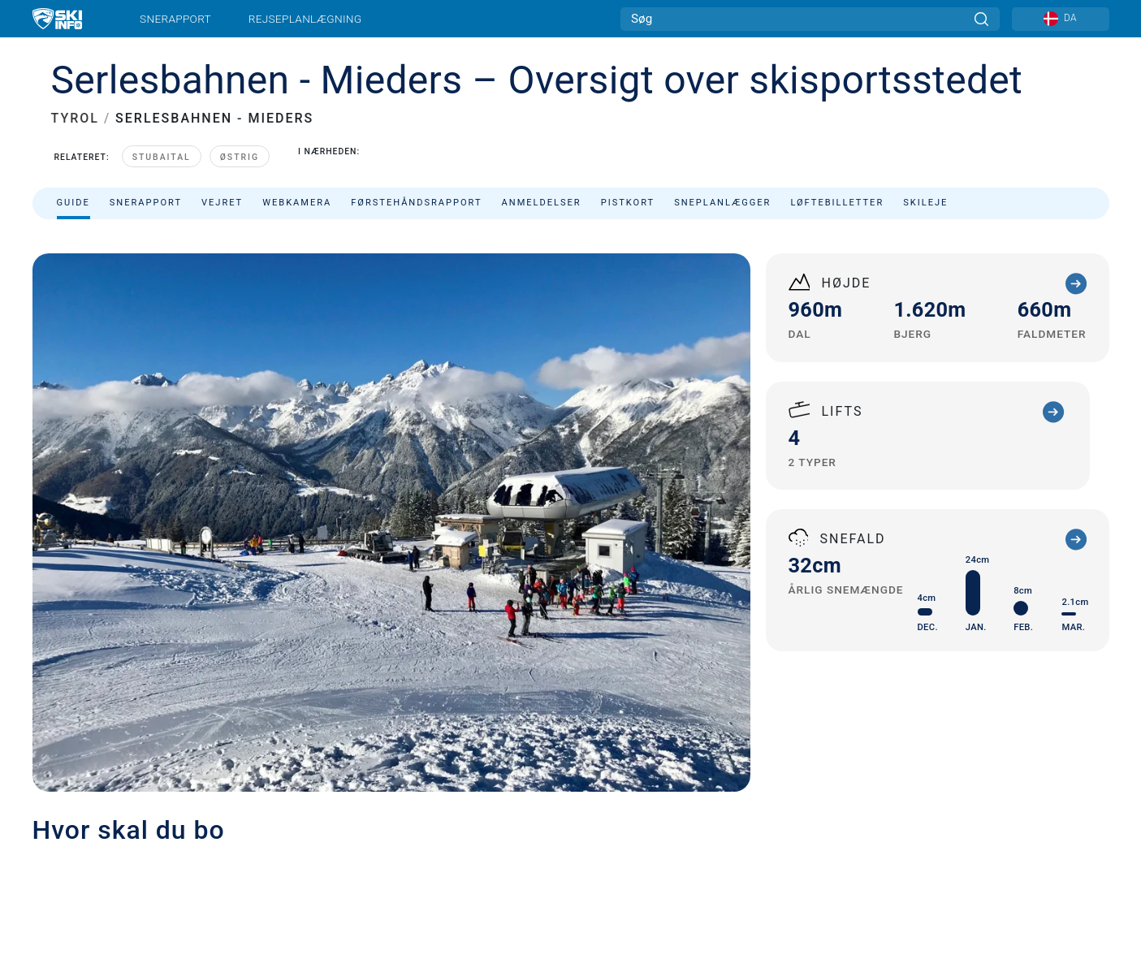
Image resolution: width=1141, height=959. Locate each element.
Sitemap (339, 864)
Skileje (925, 202)
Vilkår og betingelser (258, 864)
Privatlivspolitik (164, 864)
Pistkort (628, 202)
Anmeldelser (541, 202)
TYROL (75, 118)
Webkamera (296, 202)
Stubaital (161, 157)
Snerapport (175, 18)
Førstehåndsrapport (416, 202)
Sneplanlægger (722, 202)
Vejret (222, 202)
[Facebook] (1082, 801)
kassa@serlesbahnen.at (670, 574)
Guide (73, 202)
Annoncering (282, 802)
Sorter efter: (945, 245)
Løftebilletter (837, 202)
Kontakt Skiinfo (173, 802)
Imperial (462, 864)
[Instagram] (1037, 801)
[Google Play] (973, 844)
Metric (431, 864)
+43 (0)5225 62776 (639, 555)
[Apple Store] (1061, 844)
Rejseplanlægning (305, 18)
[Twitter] (992, 801)
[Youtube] (948, 801)
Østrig (239, 157)
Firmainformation (76, 864)
